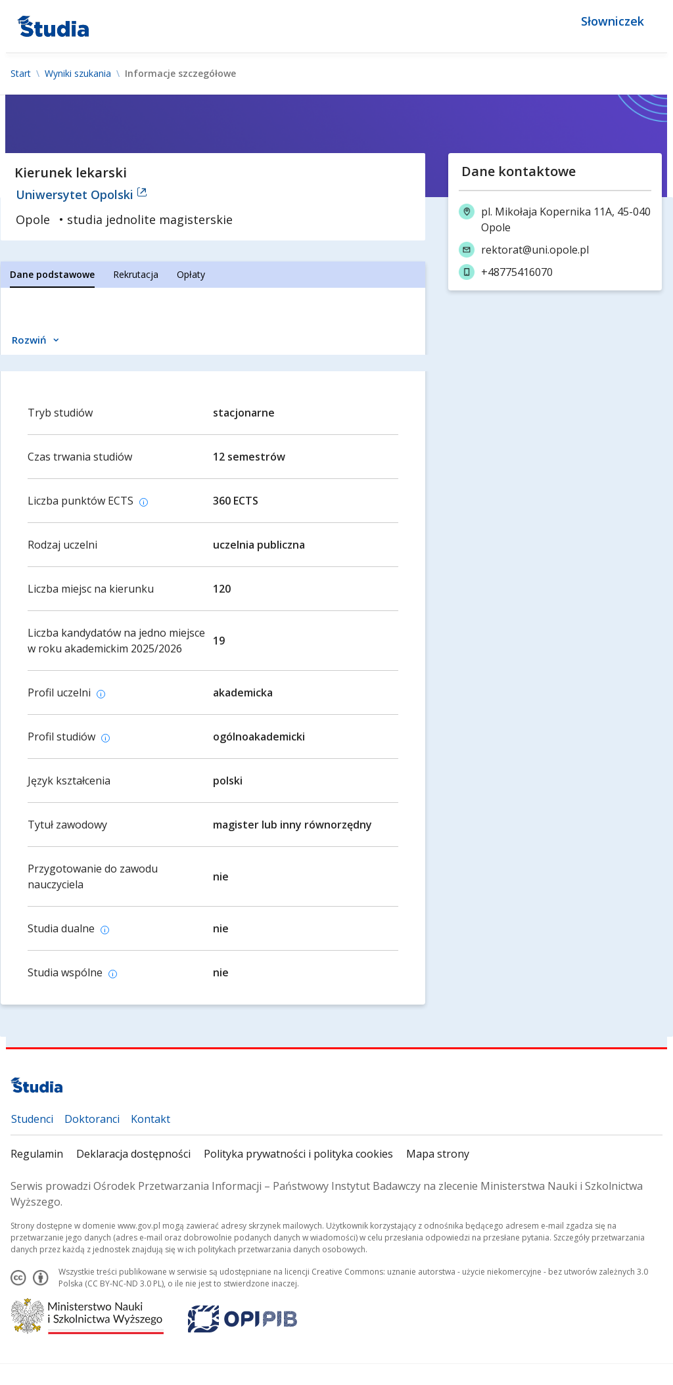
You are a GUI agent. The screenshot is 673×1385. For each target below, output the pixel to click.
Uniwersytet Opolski (81, 194)
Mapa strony (437, 1154)
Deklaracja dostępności (133, 1154)
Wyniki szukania (78, 73)
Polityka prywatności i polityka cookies (298, 1154)
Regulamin (37, 1154)
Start (21, 73)
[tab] (52, 274)
